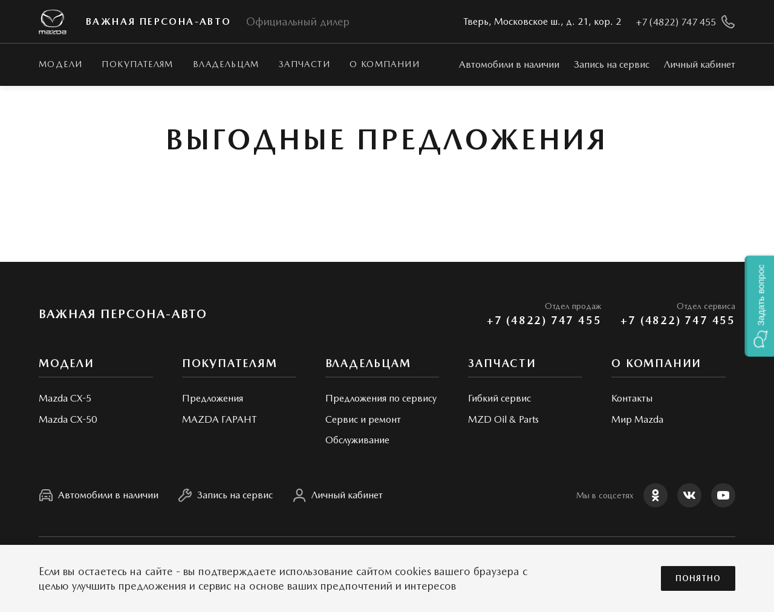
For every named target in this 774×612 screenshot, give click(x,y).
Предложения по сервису (381, 398)
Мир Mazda (637, 419)
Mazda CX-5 (65, 398)
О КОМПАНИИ (385, 64)
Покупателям (137, 64)
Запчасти (304, 64)
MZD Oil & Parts (503, 419)
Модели (60, 64)
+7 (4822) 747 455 (544, 320)
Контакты (631, 398)
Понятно (698, 578)
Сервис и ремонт (363, 419)
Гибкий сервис (499, 398)
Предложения (212, 398)
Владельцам (226, 64)
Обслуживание (357, 440)
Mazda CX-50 (68, 419)
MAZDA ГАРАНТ (219, 419)
